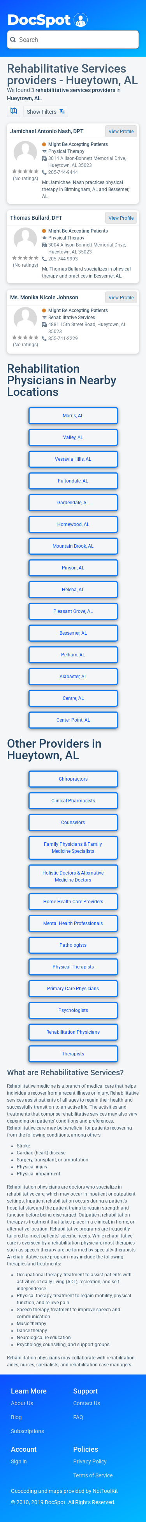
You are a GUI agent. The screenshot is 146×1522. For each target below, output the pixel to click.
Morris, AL (73, 415)
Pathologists (73, 945)
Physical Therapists (73, 967)
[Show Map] (13, 111)
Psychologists (73, 1010)
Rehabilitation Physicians (73, 1032)
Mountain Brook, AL (73, 546)
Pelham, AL (73, 655)
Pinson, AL (73, 568)
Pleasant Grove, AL (73, 611)
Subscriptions (27, 1431)
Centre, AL (73, 698)
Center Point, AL (73, 720)
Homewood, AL (73, 524)
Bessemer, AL (73, 633)
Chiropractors (73, 779)
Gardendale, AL (73, 502)
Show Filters (46, 111)
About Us (22, 1403)
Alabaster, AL (73, 676)
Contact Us (86, 1403)
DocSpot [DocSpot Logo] (45, 19)
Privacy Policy (90, 1461)
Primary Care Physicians (73, 988)
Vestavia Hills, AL (73, 459)
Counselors (73, 822)
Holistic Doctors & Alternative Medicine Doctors (73, 876)
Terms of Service (93, 1475)
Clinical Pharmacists (73, 801)
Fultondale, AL (73, 481)
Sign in (19, 1461)
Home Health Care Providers (73, 901)
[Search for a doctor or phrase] (73, 39)
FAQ (78, 1417)
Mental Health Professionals (73, 923)
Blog (16, 1417)
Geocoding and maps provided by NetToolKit (64, 1491)
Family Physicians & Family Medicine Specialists (73, 848)
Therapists (73, 1054)
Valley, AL (73, 437)
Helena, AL (73, 589)
